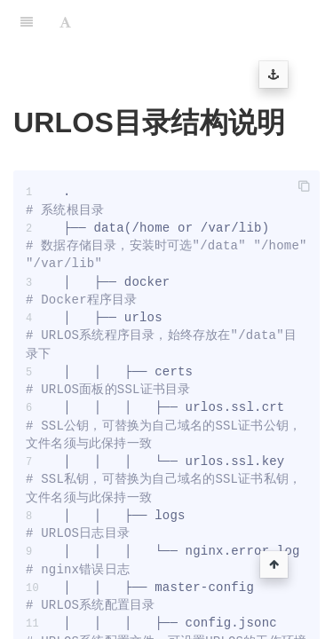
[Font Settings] (65, 22)
